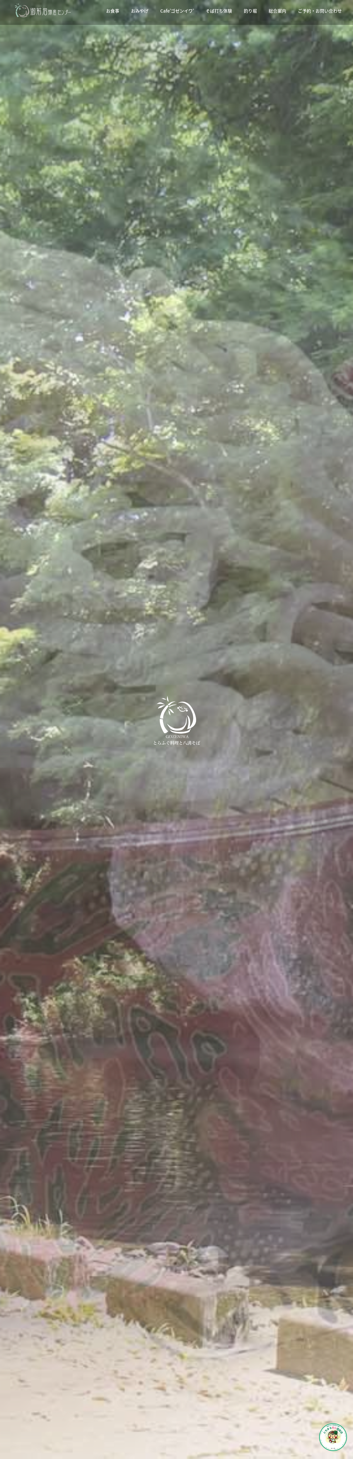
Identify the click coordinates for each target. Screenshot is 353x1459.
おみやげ (140, 11)
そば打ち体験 (219, 11)
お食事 (112, 11)
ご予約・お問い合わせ (320, 11)
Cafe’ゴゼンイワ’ (177, 11)
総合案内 (277, 11)
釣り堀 (250, 11)
